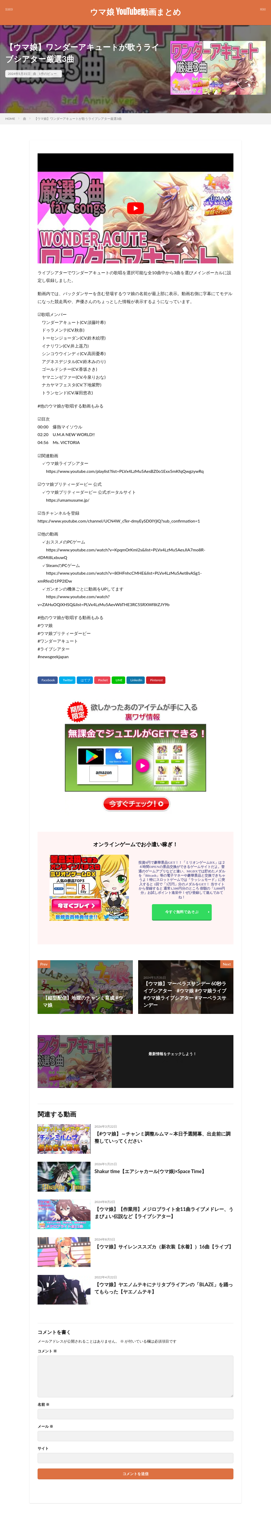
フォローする (172, 1061)
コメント (47, 1351)
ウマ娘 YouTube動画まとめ (135, 12)
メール (45, 1426)
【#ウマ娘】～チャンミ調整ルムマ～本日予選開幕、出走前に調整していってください (162, 1137)
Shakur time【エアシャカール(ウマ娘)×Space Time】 (150, 1171)
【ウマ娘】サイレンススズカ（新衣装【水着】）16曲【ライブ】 (163, 1247)
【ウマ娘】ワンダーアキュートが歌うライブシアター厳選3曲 (78, 119)
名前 (43, 1404)
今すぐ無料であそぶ (181, 911)
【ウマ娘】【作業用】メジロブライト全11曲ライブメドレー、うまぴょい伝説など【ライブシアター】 (163, 1212)
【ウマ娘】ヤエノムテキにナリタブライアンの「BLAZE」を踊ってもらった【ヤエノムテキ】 (163, 1288)
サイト (43, 1448)
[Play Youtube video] (135, 208)
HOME (10, 119)
